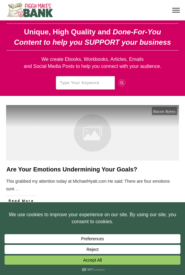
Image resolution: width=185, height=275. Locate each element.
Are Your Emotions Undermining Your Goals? (71, 169)
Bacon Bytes (164, 111)
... (17, 188)
